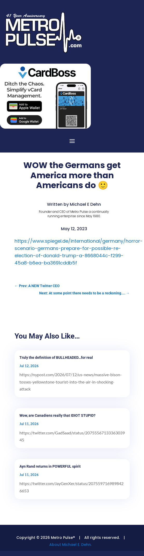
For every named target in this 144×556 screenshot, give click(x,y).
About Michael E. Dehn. (70, 544)
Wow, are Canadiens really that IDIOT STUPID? (57, 415)
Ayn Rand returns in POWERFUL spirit (50, 466)
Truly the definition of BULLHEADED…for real (56, 357)
